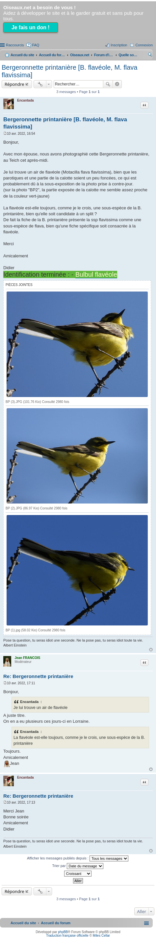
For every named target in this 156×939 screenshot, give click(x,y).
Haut (151, 649)
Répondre (14, 84)
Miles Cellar (101, 935)
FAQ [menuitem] (35, 45)
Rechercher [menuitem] (150, 55)
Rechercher (108, 84)
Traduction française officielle (67, 935)
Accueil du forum (52, 55)
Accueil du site (22, 55)
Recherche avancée (117, 84)
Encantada (25, 100)
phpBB (63, 932)
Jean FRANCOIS (27, 658)
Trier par (77, 866)
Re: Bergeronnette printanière (38, 676)
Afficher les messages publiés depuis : (77, 858)
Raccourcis (15, 45)
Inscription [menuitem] (119, 45)
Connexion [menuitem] (144, 45)
